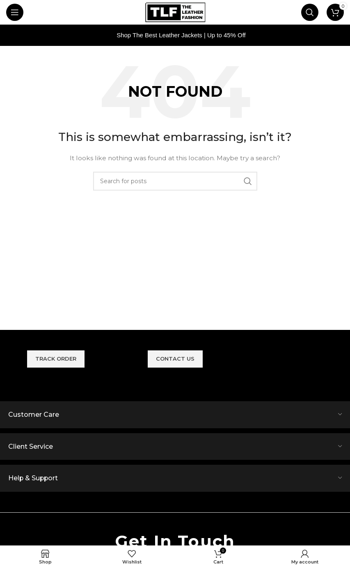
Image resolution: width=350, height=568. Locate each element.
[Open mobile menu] (14, 12)
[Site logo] (175, 12)
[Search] (310, 12)
